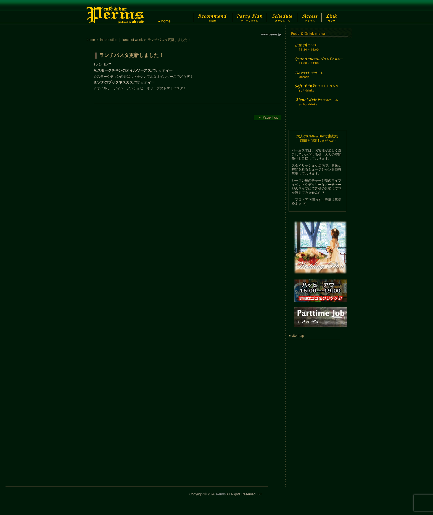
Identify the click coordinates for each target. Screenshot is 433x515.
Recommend (208, 12)
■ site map (296, 336)
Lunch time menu (318, 50)
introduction (108, 40)
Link (336, 12)
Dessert (318, 78)
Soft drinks (318, 91)
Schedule (281, 12)
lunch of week (132, 40)
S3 (259, 494)
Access (312, 12)
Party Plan (246, 12)
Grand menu (318, 64)
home (91, 40)
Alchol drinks (318, 105)
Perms (221, 494)
